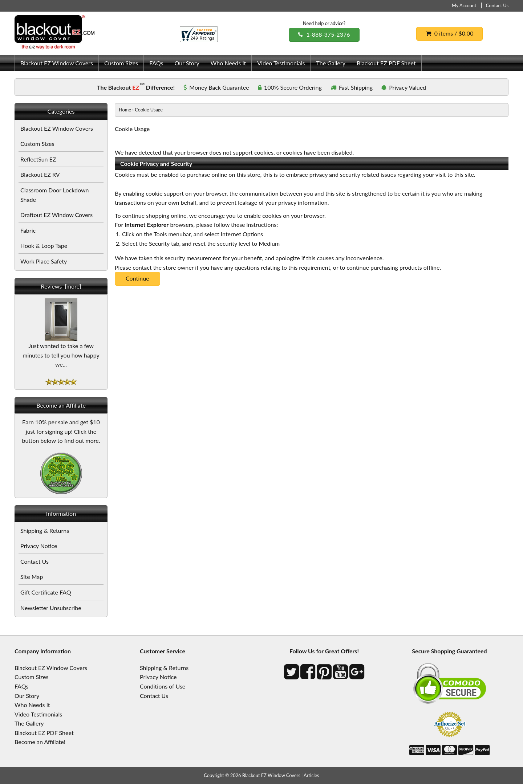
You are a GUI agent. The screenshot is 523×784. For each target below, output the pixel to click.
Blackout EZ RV (40, 174)
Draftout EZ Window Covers (56, 214)
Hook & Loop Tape (43, 245)
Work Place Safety (43, 261)
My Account (464, 5)
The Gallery (330, 63)
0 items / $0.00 (450, 33)
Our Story (187, 63)
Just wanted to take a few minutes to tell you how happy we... (61, 351)
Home (125, 110)
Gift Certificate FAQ (45, 592)
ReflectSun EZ (38, 159)
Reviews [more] (61, 286)
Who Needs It (228, 63)
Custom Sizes (121, 63)
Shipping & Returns (44, 530)
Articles (311, 775)
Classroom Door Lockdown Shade (54, 195)
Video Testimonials (281, 63)
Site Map (31, 576)
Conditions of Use (162, 686)
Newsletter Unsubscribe (50, 607)
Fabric (28, 230)
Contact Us (497, 5)
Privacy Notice (38, 545)
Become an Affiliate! (40, 741)
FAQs (156, 63)
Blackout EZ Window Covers (56, 63)
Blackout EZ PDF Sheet (386, 63)
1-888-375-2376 (324, 34)
